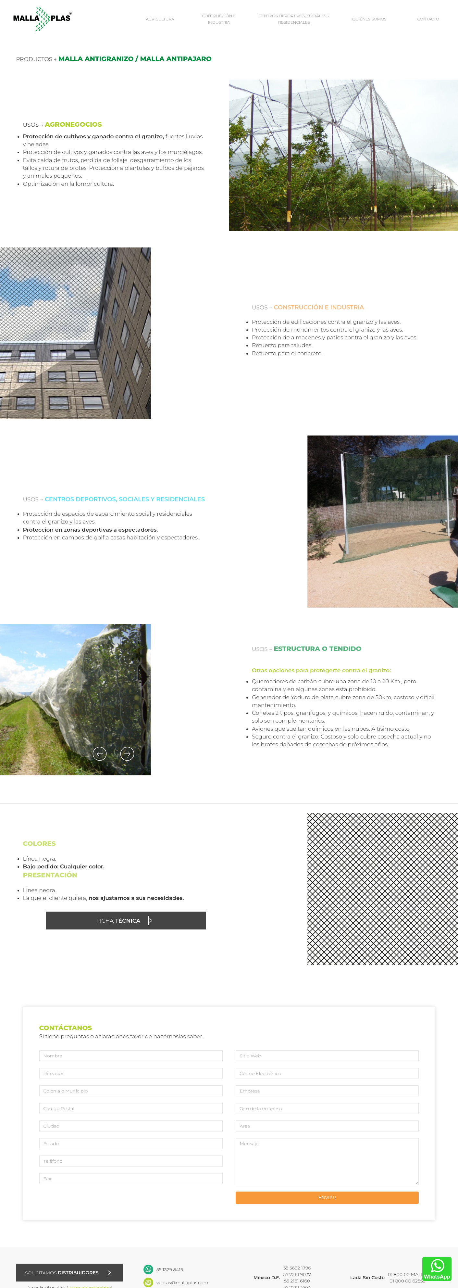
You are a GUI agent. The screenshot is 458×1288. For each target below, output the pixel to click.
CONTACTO (428, 19)
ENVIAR (327, 1198)
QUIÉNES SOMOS (369, 19)
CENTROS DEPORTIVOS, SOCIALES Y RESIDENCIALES (294, 19)
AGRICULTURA (160, 19)
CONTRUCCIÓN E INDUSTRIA (219, 19)
